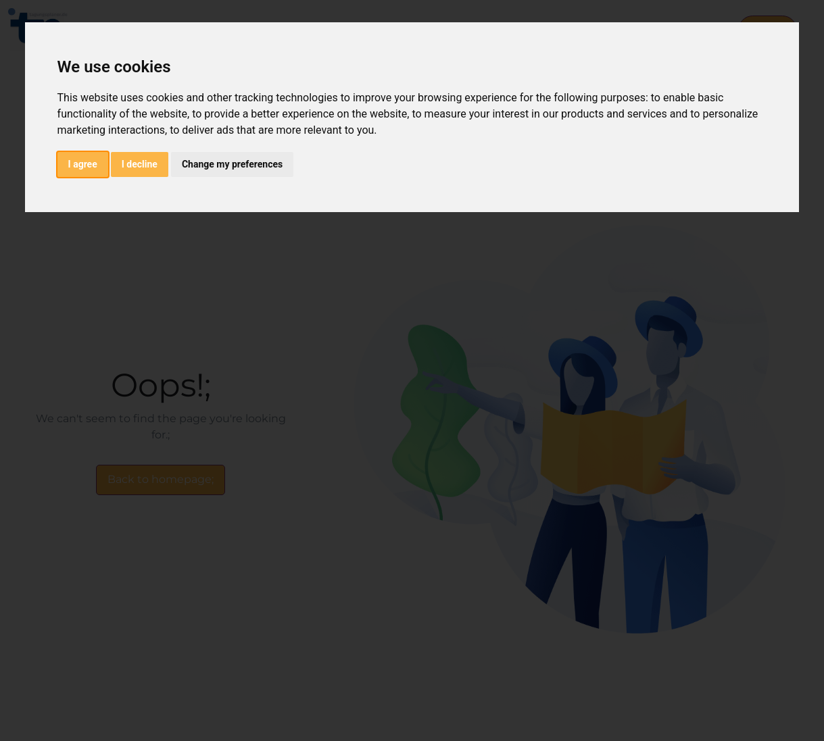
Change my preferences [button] (232, 164)
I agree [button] (82, 164)
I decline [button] (139, 164)
